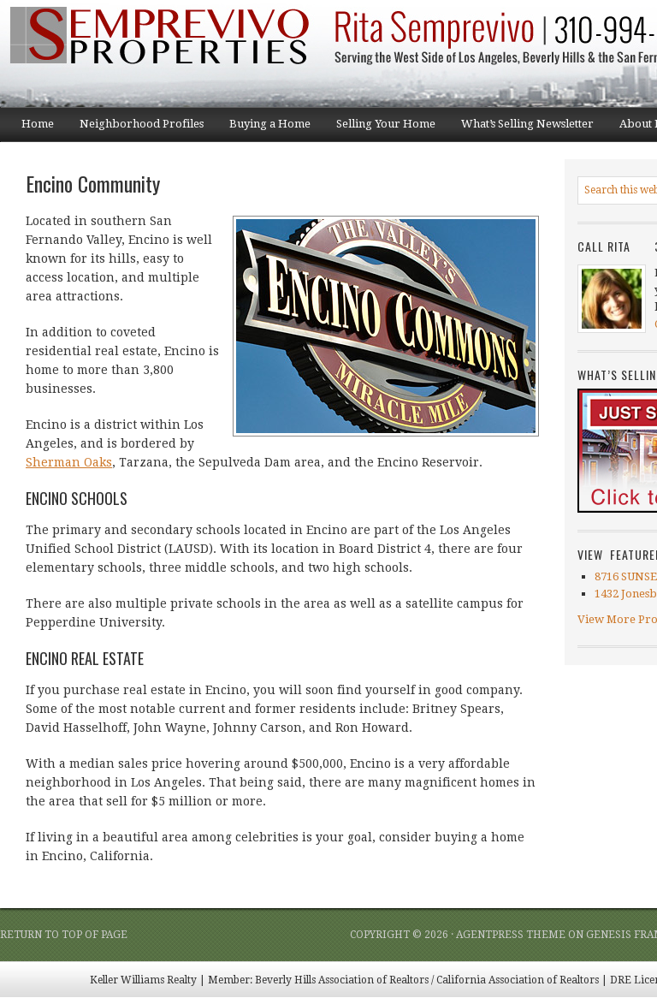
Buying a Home (263, 129)
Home (37, 123)
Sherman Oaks (69, 462)
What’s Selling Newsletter (521, 129)
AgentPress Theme (510, 935)
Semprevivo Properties (171, 53)
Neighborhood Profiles (135, 129)
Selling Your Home (379, 129)
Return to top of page (63, 935)
